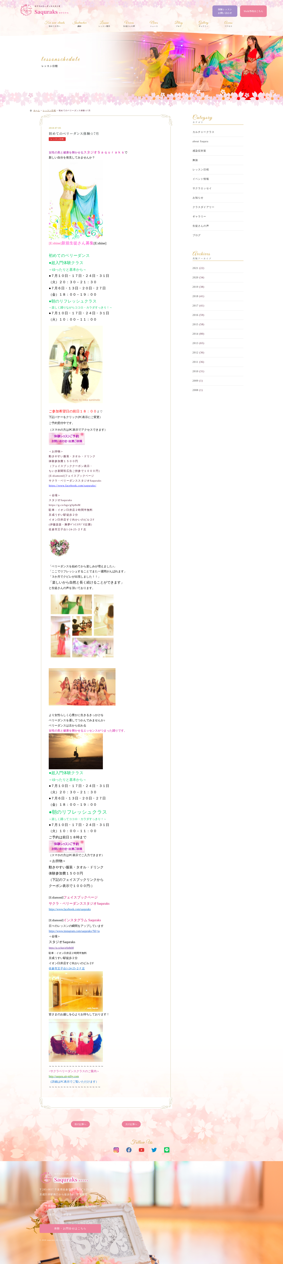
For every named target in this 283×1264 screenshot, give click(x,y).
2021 (196, 268)
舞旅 (195, 160)
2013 (196, 343)
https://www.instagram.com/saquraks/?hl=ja (74, 931)
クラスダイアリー (204, 207)
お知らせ (198, 197)
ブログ (197, 235)
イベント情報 (201, 179)
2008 (196, 390)
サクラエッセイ (202, 188)
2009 (196, 380)
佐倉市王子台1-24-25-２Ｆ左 (67, 968)
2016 (196, 315)
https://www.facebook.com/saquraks (70, 909)
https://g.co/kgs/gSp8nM (61, 948)
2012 (196, 352)
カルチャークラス (204, 132)
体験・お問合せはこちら (70, 1228)
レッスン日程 (49, 66)
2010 (196, 371)
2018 (196, 296)
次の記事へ (131, 1124)
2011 (195, 362)
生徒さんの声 (201, 226)
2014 (196, 333)
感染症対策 (199, 150)
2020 (196, 277)
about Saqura (200, 141)
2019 (196, 287)
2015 (196, 324)
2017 (196, 305)
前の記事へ (80, 1124)
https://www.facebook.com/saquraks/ (72, 485)
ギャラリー (199, 216)
